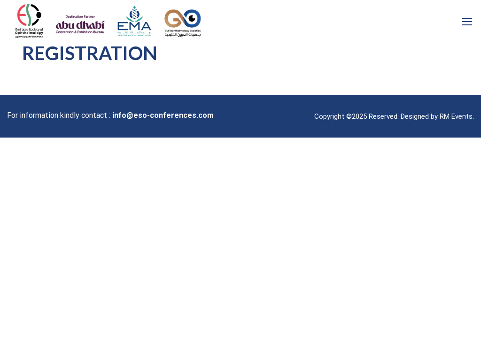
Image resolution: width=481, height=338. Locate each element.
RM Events (456, 116)
